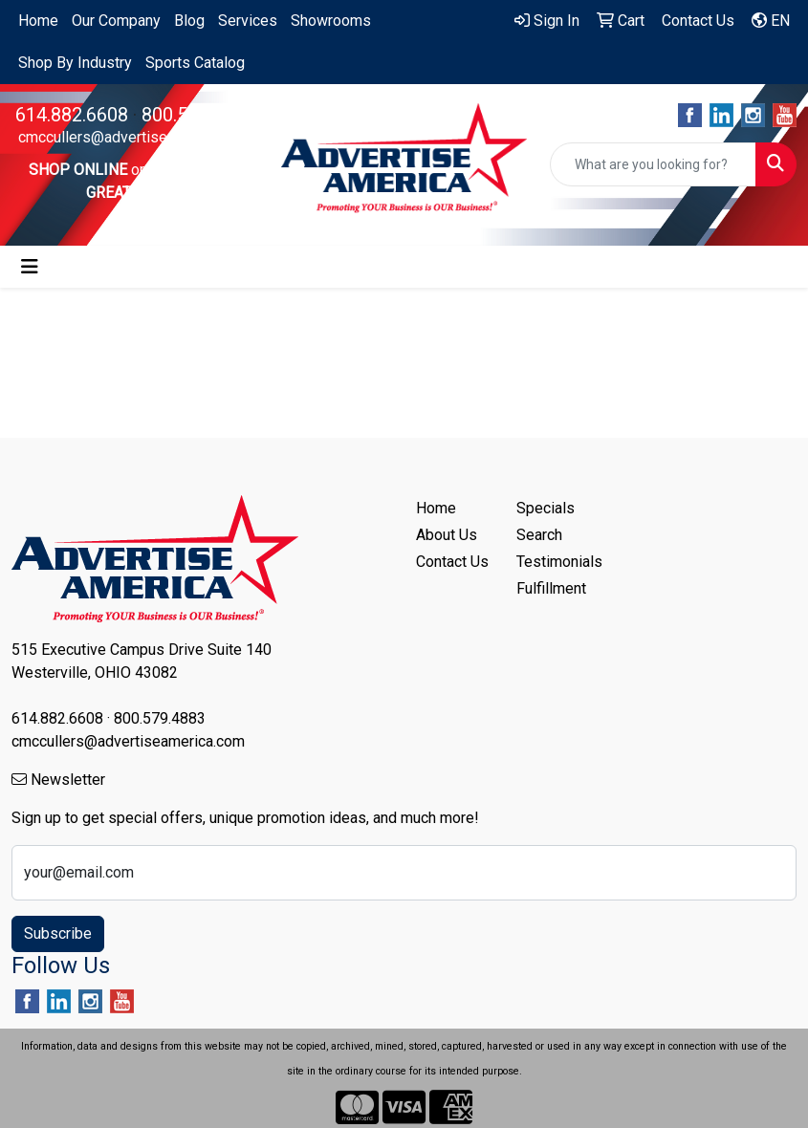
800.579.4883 (198, 114)
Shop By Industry (75, 63)
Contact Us (452, 562)
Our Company (116, 20)
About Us (446, 535)
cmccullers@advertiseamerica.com (134, 137)
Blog (189, 20)
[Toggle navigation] (30, 266)
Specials (545, 508)
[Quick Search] (653, 164)
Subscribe (58, 933)
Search (539, 535)
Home (38, 20)
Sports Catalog (195, 63)
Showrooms (331, 20)
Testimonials (555, 562)
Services (247, 20)
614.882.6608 (71, 114)
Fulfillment (551, 588)
